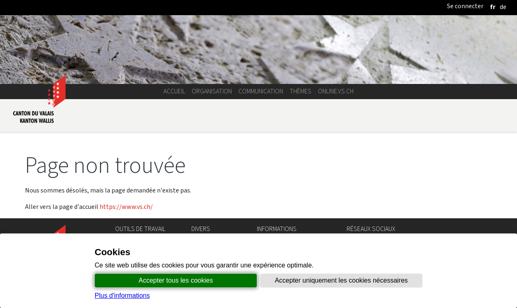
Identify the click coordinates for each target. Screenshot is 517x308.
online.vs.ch (336, 91)
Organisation (212, 91)
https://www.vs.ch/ (126, 206)
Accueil (174, 91)
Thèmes (300, 91)
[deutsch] (503, 6)
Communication (260, 91)
